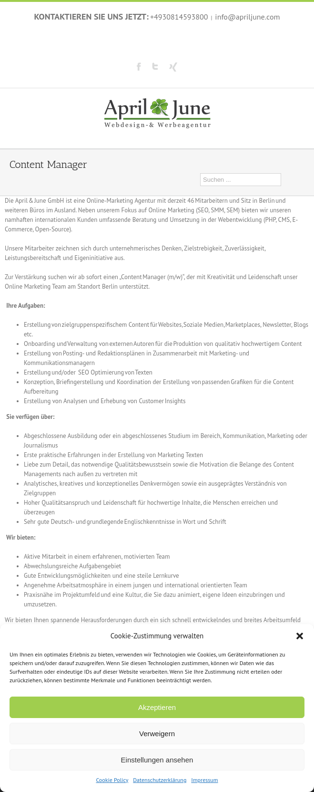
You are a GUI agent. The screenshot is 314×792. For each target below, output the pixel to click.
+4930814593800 (179, 16)
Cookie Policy (112, 779)
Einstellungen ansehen (157, 760)
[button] (299, 636)
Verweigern (157, 733)
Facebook (139, 67)
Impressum (204, 779)
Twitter (155, 66)
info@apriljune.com (247, 16)
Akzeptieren (157, 707)
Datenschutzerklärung (159, 779)
